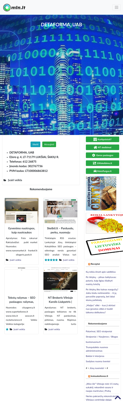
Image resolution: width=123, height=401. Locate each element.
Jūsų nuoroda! (97, 368)
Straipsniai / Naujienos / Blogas (102, 336)
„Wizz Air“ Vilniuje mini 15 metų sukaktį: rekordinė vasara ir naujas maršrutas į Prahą (102, 387)
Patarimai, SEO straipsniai (99, 331)
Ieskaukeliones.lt (99, 376)
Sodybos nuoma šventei (98, 361)
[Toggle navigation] (116, 7)
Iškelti (35, 144)
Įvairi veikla (15, 259)
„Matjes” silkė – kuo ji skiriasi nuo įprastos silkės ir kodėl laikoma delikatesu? (100, 309)
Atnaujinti (49, 144)
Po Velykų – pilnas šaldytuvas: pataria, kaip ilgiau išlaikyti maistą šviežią (101, 280)
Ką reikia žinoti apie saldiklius (101, 271)
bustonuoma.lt (93, 341)
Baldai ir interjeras (95, 356)
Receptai (95, 263)
